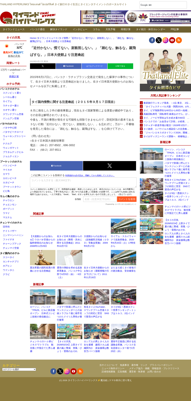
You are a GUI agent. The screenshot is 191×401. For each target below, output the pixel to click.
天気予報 (110, 29)
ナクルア (7, 143)
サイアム (7, 101)
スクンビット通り (12, 92)
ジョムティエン (11, 156)
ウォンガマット (11, 147)
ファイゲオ (8, 239)
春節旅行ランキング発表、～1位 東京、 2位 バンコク (167, 103)
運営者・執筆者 (137, 371)
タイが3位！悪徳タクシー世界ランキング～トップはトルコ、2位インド (123, 310)
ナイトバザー (10, 231)
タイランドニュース (14, 29)
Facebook (68, 66)
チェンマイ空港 (11, 248)
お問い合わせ (154, 371)
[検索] (159, 5)
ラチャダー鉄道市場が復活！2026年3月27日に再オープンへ (167, 125)
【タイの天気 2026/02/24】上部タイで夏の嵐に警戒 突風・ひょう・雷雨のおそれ (177, 225)
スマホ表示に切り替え (120, 380)
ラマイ (6, 213)
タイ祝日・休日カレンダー (150, 29)
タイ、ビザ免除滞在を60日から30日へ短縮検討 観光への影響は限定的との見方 (167, 110)
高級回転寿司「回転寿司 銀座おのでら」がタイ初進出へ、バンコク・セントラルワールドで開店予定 (167, 114)
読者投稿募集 (108, 371)
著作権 (134, 365)
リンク (143, 365)
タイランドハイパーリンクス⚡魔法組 (87, 380)
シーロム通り (10, 97)
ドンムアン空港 (11, 118)
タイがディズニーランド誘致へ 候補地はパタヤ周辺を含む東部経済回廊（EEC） (167, 136)
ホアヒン (7, 265)
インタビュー (80, 29)
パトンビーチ (10, 165)
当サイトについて (108, 365)
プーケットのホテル (11, 161)
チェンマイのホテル (11, 222)
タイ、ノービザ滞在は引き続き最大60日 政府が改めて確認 (167, 117)
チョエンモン (10, 204)
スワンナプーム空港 (13, 114)
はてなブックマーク (94, 66)
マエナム (7, 217)
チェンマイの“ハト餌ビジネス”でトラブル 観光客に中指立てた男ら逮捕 (178, 209)
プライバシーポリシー (161, 365)
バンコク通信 (37, 29)
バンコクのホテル (9, 89)
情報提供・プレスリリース (165, 368)
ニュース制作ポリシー (113, 368)
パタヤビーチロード (13, 132)
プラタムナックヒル (13, 152)
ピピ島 (6, 191)
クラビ (6, 274)
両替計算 (126, 29)
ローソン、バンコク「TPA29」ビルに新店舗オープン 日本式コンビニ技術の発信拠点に (177, 154)
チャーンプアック (12, 243)
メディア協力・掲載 (139, 368)
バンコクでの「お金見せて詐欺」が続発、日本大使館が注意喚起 (167, 121)
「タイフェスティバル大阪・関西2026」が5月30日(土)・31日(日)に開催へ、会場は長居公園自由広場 (167, 106)
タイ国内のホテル (9, 253)
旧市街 (6, 226)
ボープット (8, 209)
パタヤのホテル (8, 123)
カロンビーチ (10, 178)
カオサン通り (10, 110)
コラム (96, 29)
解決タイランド (58, 29)
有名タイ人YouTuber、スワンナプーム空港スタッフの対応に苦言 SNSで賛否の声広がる (177, 184)
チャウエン (8, 200)
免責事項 (124, 365)
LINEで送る (120, 66)
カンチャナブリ (11, 261)
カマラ (6, 174)
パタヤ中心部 (10, 127)
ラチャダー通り (11, 105)
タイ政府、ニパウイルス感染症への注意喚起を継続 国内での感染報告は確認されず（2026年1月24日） (167, 129)
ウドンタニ (8, 270)
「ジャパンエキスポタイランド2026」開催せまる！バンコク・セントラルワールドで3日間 (167, 132)
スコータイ (8, 257)
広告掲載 (122, 371)
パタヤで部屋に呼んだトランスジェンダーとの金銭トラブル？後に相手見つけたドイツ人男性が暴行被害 (69, 313)
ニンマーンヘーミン (13, 235)
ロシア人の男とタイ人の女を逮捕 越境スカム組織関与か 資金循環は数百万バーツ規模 (177, 238)
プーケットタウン (12, 186)
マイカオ (7, 169)
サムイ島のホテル (9, 196)
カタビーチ (8, 182)
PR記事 (175, 29)
